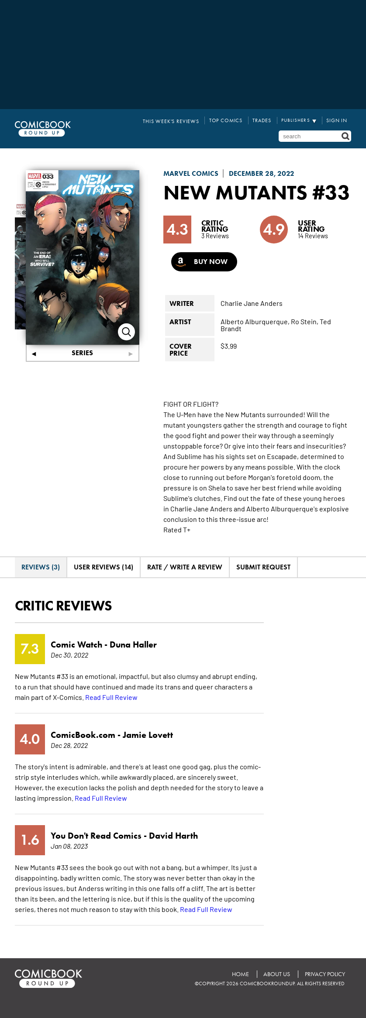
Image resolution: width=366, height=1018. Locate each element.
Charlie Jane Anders (252, 322)
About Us (276, 993)
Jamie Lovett (148, 754)
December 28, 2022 (261, 172)
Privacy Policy (324, 993)
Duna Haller (133, 664)
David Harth (173, 855)
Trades (264, 120)
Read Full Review (111, 716)
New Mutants (236, 190)
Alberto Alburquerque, (255, 340)
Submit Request (263, 587)
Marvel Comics (190, 172)
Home (239, 993)
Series (82, 351)
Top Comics (230, 120)
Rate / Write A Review (184, 587)
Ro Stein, (304, 340)
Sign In (338, 120)
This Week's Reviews (179, 120)
